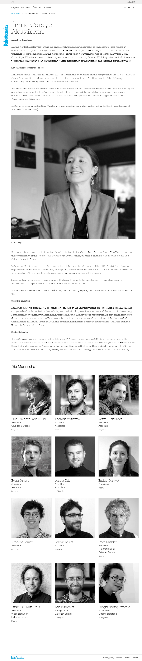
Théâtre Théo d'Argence (50, 255)
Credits (127, 658)
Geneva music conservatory (64, 81)
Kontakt (47, 7)
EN (125, 7)
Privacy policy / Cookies (112, 658)
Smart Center (100, 269)
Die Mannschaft (48, 13)
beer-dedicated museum (88, 273)
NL (134, 7)
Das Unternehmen (30, 13)
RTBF (103, 266)
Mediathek (26, 7)
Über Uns (37, 7)
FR (129, 7)
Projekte (15, 7)
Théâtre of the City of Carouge (107, 78)
